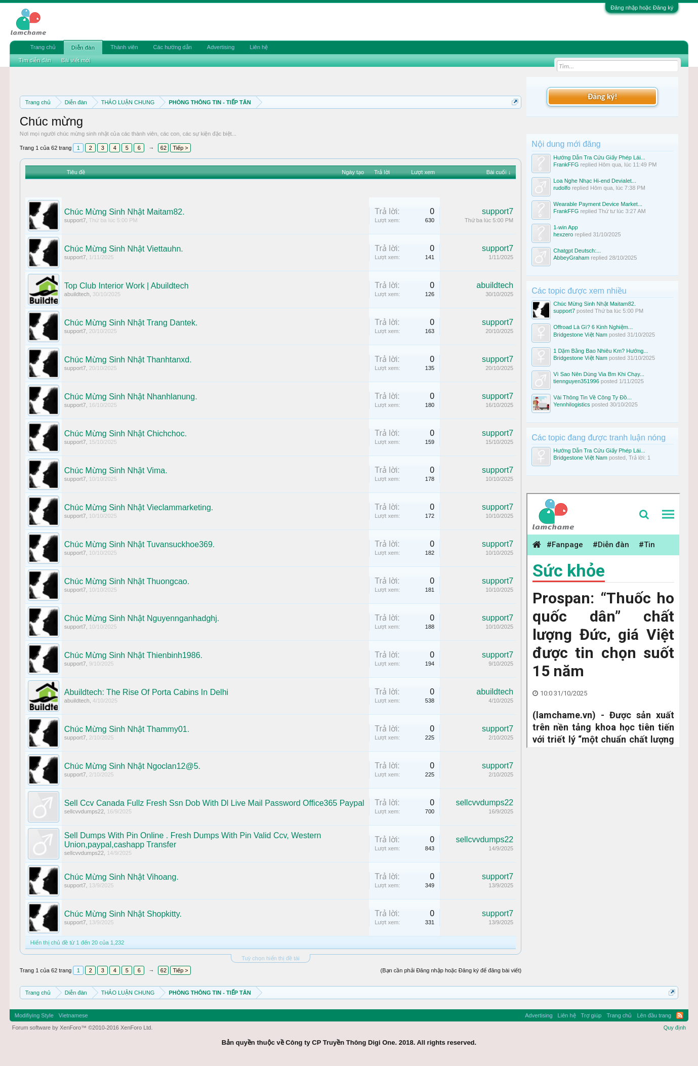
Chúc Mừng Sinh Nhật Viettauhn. (123, 248)
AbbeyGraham (571, 258)
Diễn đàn (83, 48)
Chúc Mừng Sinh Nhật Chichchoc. (125, 433)
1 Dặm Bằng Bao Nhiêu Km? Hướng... (600, 351)
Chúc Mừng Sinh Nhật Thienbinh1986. (133, 655)
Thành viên (124, 47)
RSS (679, 1015)
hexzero (563, 234)
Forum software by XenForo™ (82, 1027)
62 (163, 148)
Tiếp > (180, 148)
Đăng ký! (602, 96)
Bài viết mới (76, 60)
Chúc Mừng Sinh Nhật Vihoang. (121, 877)
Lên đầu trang (654, 1015)
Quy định (675, 1027)
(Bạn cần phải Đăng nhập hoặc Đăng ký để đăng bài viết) (451, 970)
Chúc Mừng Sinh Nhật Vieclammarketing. (139, 507)
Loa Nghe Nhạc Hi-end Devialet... (594, 181)
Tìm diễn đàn (35, 60)
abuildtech (77, 294)
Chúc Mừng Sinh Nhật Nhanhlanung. (130, 396)
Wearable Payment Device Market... (597, 204)
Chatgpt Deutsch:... (577, 251)
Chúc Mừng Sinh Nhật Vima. (116, 470)
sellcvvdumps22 (84, 811)
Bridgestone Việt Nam (580, 335)
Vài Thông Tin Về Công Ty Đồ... (592, 397)
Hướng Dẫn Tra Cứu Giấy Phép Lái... (599, 157)
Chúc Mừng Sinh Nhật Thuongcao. (126, 581)
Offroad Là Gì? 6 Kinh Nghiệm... (593, 327)
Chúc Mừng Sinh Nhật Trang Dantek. (131, 322)
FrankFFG (566, 164)
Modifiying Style (34, 1015)
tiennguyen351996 (576, 381)
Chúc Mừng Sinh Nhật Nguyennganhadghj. (141, 618)
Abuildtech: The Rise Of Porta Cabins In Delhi (146, 692)
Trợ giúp (591, 1015)
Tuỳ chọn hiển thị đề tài (270, 958)
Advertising (220, 47)
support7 (75, 220)
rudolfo (561, 188)
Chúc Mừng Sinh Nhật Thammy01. (126, 729)
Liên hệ (259, 47)
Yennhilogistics (571, 404)
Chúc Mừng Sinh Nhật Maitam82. (124, 212)
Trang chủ (43, 47)
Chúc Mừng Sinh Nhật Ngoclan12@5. (132, 766)
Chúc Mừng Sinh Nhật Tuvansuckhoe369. (139, 544)
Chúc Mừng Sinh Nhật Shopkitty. (123, 914)
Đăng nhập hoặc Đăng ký (641, 8)
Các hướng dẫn (172, 47)
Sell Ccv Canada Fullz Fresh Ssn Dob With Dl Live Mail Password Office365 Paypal (214, 803)
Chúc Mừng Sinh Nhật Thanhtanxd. (128, 359)
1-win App (565, 227)
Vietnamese (73, 1015)
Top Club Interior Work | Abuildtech (126, 285)
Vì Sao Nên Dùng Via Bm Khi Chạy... (598, 374)
